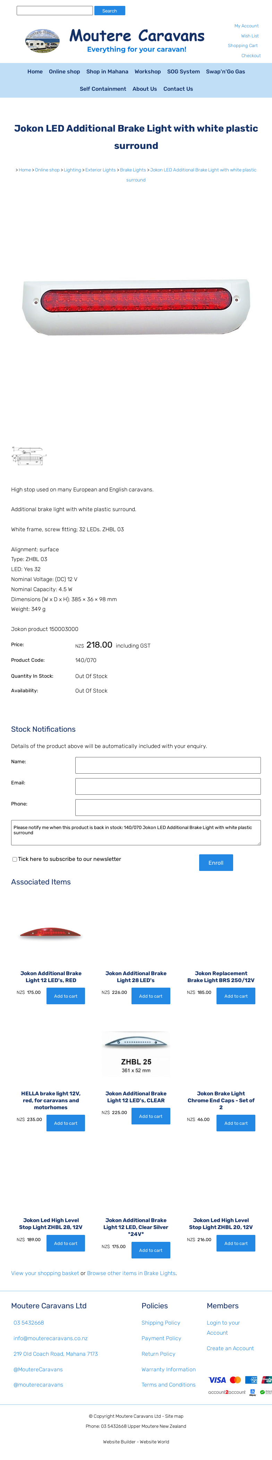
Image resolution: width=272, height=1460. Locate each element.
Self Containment (103, 89)
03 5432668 (29, 1322)
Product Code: (28, 660)
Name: (18, 762)
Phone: (19, 804)
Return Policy (159, 1354)
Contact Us (178, 89)
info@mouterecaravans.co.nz (51, 1338)
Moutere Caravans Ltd (138, 1416)
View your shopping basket (45, 1273)
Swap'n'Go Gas (225, 71)
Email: (18, 783)
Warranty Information (169, 1369)
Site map (174, 1416)
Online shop (64, 71)
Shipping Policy (161, 1322)
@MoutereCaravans (38, 1369)
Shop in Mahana (107, 71)
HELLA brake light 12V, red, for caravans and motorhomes (50, 1100)
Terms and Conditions (169, 1384)
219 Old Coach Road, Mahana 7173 (56, 1354)
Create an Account (230, 1348)
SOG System (183, 71)
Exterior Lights (100, 169)
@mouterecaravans (38, 1384)
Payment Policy (161, 1338)
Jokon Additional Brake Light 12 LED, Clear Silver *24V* (135, 1227)
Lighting (72, 169)
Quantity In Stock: (32, 676)
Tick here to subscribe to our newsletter (66, 859)
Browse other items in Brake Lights (131, 1273)
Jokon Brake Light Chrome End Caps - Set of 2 (221, 1100)
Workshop (148, 71)
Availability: (24, 691)
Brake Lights (133, 169)
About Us (145, 89)
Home (35, 71)
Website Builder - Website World (136, 1441)
